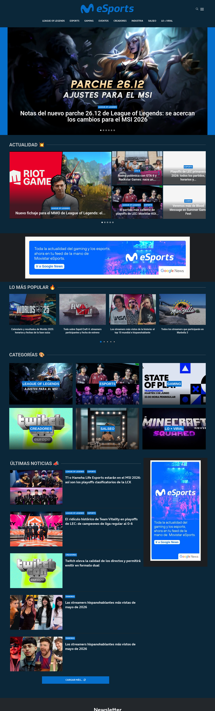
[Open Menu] (202, 9)
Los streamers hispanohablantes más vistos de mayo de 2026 (100, 648)
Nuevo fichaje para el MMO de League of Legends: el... (60, 213)
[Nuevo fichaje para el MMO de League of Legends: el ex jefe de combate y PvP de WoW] (60, 185)
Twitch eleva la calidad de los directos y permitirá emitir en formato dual (103, 563)
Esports (74, 20)
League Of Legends (53, 20)
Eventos (104, 20)
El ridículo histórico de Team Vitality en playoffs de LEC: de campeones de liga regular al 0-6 (101, 521)
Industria (137, 20)
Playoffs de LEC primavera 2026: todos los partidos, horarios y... (188, 175)
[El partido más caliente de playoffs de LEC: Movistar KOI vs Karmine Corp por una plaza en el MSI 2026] (137, 202)
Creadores (120, 20)
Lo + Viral (167, 20)
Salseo (152, 20)
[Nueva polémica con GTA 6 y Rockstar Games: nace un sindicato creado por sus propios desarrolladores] (137, 168)
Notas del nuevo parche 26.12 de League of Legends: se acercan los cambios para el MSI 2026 (107, 116)
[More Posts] (75, 680)
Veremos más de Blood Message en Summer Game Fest (188, 209)
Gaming (89, 20)
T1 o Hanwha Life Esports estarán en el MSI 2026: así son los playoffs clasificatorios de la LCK (103, 479)
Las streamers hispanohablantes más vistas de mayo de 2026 (100, 604)
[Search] (197, 9)
